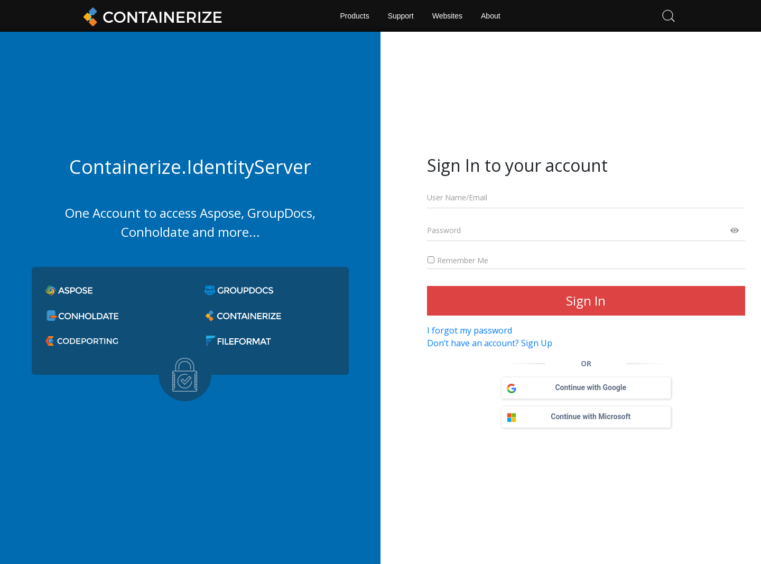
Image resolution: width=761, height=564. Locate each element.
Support (401, 16)
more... (239, 232)
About (490, 16)
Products (354, 16)
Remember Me (457, 260)
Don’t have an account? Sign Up (489, 343)
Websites (447, 16)
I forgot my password (469, 330)
